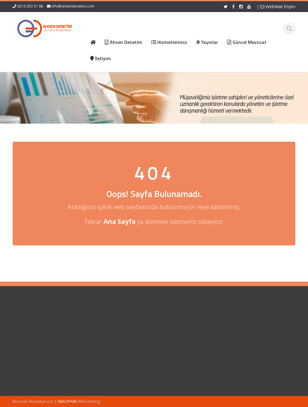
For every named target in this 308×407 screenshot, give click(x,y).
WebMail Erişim (277, 6)
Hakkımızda (97, 325)
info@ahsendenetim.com (72, 6)
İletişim (93, 341)
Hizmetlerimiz (99, 330)
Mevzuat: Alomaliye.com (33, 401)
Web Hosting (89, 401)
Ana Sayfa (96, 319)
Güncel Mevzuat (101, 336)
